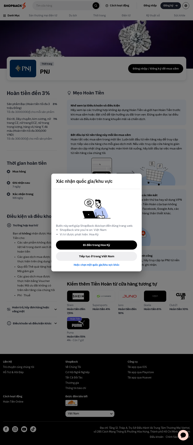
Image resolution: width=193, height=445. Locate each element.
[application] (183, 435)
